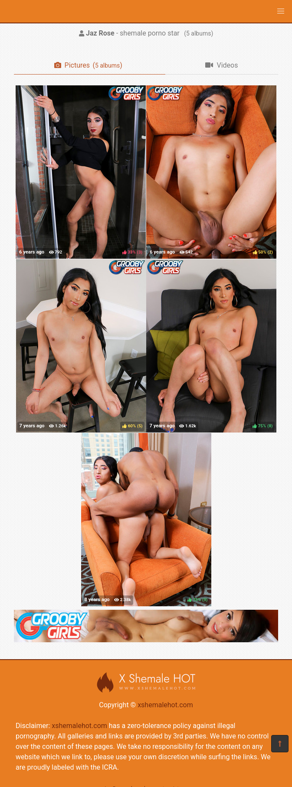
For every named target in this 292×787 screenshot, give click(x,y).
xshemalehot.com (165, 705)
